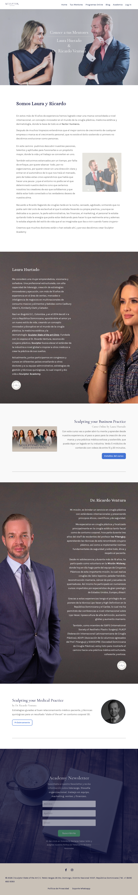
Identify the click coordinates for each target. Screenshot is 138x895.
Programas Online (94, 4)
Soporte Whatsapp (81, 888)
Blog (108, 4)
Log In (128, 4)
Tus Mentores (76, 4)
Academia (118, 4)
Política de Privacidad (58, 888)
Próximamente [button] (22, 722)
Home (64, 4)
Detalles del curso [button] (113, 456)
